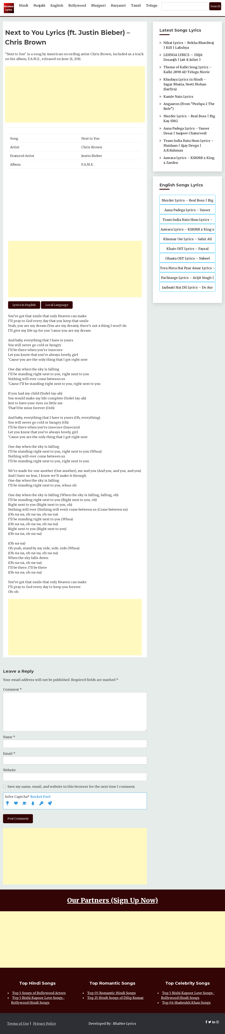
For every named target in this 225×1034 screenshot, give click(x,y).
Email (9, 753)
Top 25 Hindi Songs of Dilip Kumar (115, 998)
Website (9, 770)
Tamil (136, 5)
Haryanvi (118, 5)
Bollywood (77, 5)
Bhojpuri (98, 5)
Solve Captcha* (28, 797)
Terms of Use (18, 1024)
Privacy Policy (44, 1024)
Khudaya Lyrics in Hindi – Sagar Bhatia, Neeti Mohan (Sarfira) (184, 84)
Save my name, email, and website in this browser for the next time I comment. (71, 787)
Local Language (56, 305)
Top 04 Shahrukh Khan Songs (186, 1003)
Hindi (23, 5)
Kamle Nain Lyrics (178, 97)
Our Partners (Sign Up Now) (112, 900)
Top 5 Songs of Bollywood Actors (39, 993)
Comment (12, 689)
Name (9, 737)
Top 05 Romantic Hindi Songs (111, 993)
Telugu (151, 5)
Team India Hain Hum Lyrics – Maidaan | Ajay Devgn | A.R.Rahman (188, 145)
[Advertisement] (75, 94)
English (56, 5)
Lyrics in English (24, 305)
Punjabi (39, 5)
